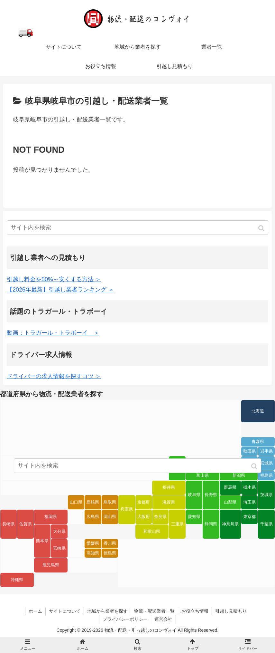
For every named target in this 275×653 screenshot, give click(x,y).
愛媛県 (93, 543)
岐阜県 (194, 495)
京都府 (143, 502)
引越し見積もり (231, 611)
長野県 (211, 495)
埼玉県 (249, 502)
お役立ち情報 (195, 611)
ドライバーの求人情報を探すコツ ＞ (54, 376)
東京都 (249, 516)
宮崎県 (59, 548)
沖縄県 (17, 580)
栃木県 (249, 487)
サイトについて (64, 611)
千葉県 (266, 524)
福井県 (168, 487)
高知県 (93, 553)
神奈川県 (230, 524)
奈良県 (160, 516)
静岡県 (211, 524)
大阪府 (143, 516)
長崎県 (8, 524)
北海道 (258, 411)
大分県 (59, 531)
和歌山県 (151, 531)
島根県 (93, 502)
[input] (137, 227)
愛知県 (194, 516)
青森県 (258, 441)
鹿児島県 (50, 565)
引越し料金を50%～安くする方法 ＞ (54, 279)
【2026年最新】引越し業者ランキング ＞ (60, 289)
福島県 (266, 475)
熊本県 (42, 541)
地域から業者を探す (107, 611)
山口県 (76, 502)
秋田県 (249, 451)
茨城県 (266, 495)
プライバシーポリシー (125, 619)
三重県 (177, 524)
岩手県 (266, 451)
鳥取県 (110, 502)
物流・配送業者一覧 (154, 611)
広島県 (93, 516)
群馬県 (230, 487)
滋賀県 (168, 502)
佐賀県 (25, 524)
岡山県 (110, 516)
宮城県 (266, 463)
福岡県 (50, 516)
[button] (262, 228)
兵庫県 (126, 509)
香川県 (110, 543)
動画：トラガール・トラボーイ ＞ (53, 333)
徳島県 (110, 553)
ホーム (35, 611)
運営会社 (163, 619)
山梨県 (230, 502)
